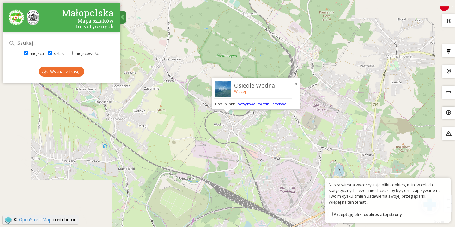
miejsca (34, 53)
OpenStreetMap (35, 220)
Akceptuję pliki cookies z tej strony (368, 214)
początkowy (246, 104)
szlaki (56, 53)
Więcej (240, 91)
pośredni (263, 104)
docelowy (279, 104)
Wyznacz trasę (61, 71)
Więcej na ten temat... (348, 202)
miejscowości (84, 53)
